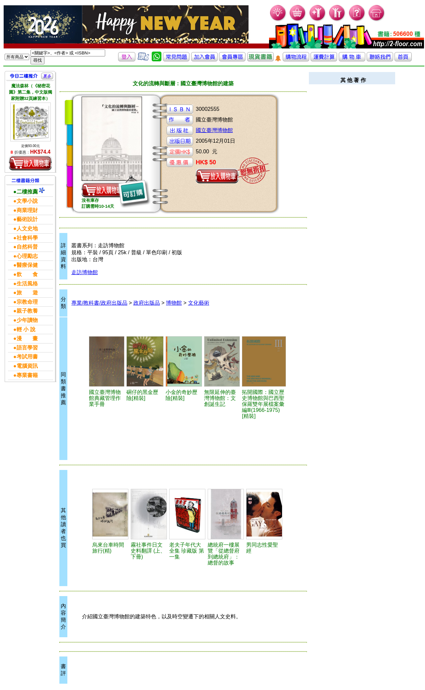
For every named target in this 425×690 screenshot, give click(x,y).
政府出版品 (146, 303)
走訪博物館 (84, 272)
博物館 (174, 303)
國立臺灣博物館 (214, 130)
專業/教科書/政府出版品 (99, 303)
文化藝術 (198, 303)
